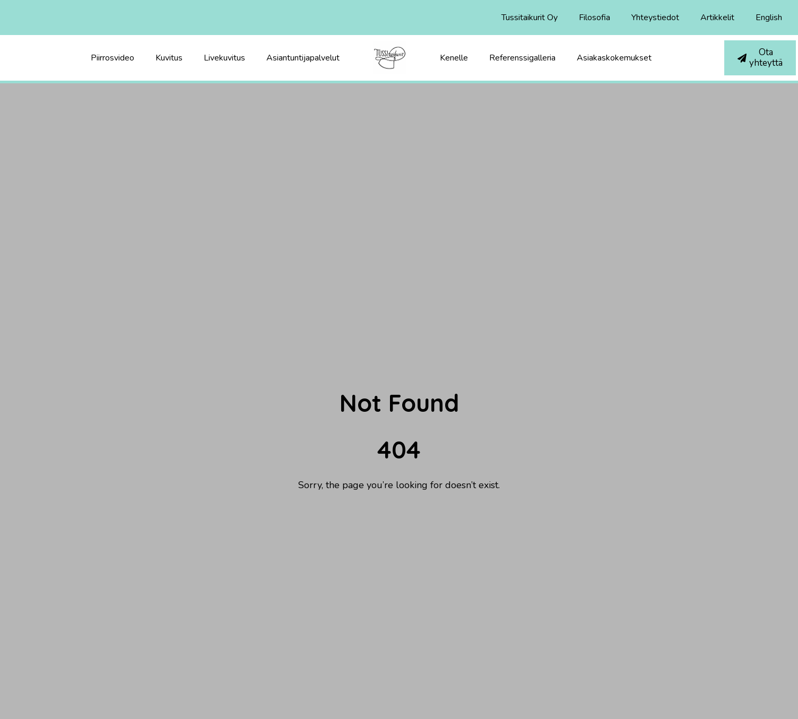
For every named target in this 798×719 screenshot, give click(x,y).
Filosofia (594, 17)
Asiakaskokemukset (614, 58)
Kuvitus (169, 58)
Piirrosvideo (112, 58)
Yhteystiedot (655, 17)
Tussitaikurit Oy (529, 17)
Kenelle (454, 58)
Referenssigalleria (522, 58)
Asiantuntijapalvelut (303, 58)
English (769, 17)
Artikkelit (717, 17)
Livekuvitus (224, 58)
